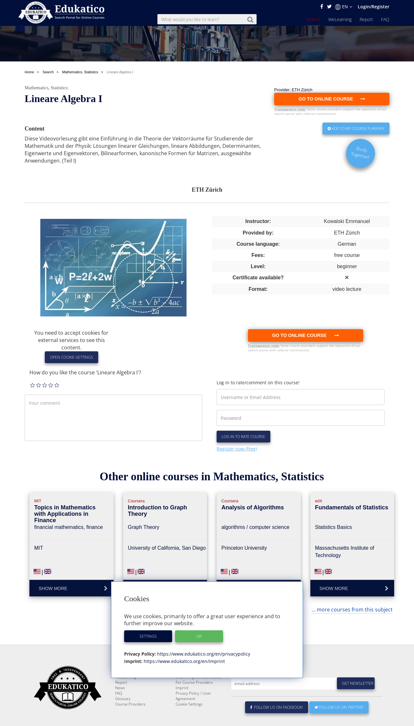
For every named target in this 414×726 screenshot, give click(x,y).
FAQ (385, 19)
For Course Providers (194, 704)
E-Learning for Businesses (198, 699)
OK (199, 636)
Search (313, 19)
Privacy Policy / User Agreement (193, 718)
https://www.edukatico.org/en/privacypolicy (203, 654)
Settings (148, 636)
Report (366, 19)
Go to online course (305, 335)
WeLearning (340, 19)
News (120, 710)
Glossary (123, 721)
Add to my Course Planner (356, 128)
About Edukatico (190, 694)
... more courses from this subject (352, 609)
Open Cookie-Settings (71, 357)
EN (343, 7)
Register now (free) (237, 449)
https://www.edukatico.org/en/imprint (183, 661)
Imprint (182, 710)
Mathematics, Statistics (46, 87)
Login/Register (373, 7)
